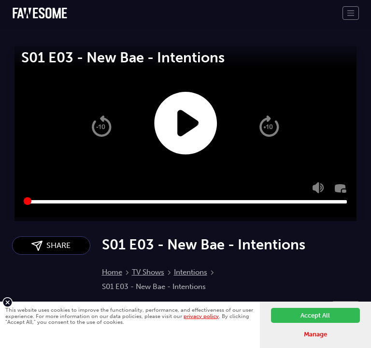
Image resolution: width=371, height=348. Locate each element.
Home (112, 272)
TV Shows (148, 272)
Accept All (315, 315)
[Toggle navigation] (350, 13)
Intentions (190, 272)
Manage (315, 334)
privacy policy (201, 316)
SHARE (51, 246)
